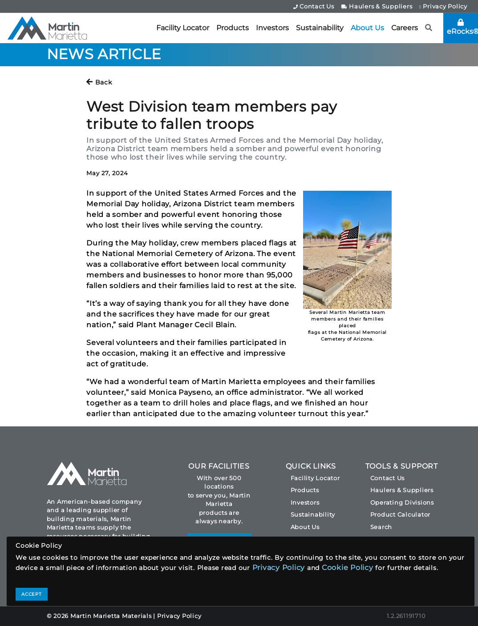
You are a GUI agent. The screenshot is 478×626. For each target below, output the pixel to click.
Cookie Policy (347, 567)
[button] (428, 28)
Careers (404, 28)
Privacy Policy (443, 6)
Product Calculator (400, 514)
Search (381, 526)
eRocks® (462, 27)
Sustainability (320, 28)
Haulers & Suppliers (377, 6)
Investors (272, 28)
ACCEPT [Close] (31, 594)
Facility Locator (182, 28)
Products (232, 28)
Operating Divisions (402, 502)
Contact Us (313, 6)
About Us (367, 28)
